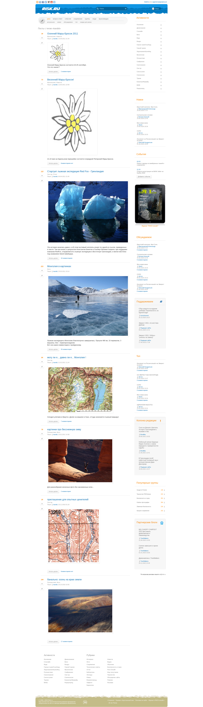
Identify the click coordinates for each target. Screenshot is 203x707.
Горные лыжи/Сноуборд (52, 667)
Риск (48, 19)
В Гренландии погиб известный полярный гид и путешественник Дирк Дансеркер (148, 461)
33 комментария (66, 349)
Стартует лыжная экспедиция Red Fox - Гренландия (75, 171)
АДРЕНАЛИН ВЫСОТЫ (145, 405)
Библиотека (90, 672)
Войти (146, 2)
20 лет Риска (112, 703)
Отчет (55, 174)
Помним (110, 680)
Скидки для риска (86, 22)
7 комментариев (66, 421)
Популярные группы (147, 483)
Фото (48, 269)
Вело (66, 662)
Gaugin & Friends (142, 490)
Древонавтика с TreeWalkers (149, 558)
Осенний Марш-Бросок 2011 (62, 33)
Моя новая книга (142, 123)
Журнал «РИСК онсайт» (156, 700)
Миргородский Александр (147, 109)
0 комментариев (142, 250)
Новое (59, 22)
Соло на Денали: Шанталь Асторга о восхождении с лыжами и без (148, 429)
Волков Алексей (144, 117)
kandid (55, 38)
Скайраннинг (69, 672)
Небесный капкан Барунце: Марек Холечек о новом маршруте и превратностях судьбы (148, 445)
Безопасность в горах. (143, 498)
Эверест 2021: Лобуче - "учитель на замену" (147, 336)
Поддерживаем (145, 301)
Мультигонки (51, 36)
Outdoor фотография (143, 502)
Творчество (111, 675)
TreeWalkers (144, 538)
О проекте (111, 700)
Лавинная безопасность (144, 506)
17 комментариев (66, 641)
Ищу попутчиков (112, 672)
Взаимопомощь (92, 680)
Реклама (110, 682)
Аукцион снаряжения (143, 510)
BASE (46, 682)
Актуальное (51, 22)
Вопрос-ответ (57, 19)
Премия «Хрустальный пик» (125, 700)
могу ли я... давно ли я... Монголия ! (66, 357)
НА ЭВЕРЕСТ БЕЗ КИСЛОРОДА (147, 375)
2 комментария (66, 71)
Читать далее (53, 71)
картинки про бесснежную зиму (64, 429)
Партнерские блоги (150, 522)
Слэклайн (47, 662)
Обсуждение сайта (113, 677)
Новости (59, 36)
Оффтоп (89, 682)
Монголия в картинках (59, 266)
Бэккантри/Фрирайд (71, 680)
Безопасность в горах (114, 667)
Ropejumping (69, 682)
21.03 (138, 169)
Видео (109, 662)
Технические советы (93, 667)
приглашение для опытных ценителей (67, 499)
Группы (87, 19)
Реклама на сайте (141, 700)
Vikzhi (140, 125)
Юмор (89, 677)
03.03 (138, 161)
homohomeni (144, 315)
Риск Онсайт (111, 669)
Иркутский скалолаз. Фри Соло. (147, 107)
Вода (45, 664)
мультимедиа (103, 19)
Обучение (110, 664)
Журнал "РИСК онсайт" (150, 226)
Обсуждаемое (68, 22)
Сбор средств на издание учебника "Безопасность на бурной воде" (148, 310)
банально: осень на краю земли (64, 579)
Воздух (67, 664)
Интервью (90, 659)
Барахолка (90, 685)
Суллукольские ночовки (145, 115)
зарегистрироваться (159, 2)
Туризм (46, 680)
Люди (94, 19)
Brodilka (143, 434)
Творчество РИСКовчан (144, 494)
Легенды (89, 675)
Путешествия (51, 432)
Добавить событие (144, 176)
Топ (76, 22)
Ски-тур (49, 174)
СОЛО (139, 131)
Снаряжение (78, 19)
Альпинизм (47, 659)
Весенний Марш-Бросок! (60, 79)
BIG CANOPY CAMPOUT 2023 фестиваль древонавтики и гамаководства (148, 532)
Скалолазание (48, 675)
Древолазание (69, 659)
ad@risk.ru (162, 574)
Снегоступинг (48, 677)
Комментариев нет (67, 163)
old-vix (141, 133)
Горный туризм (69, 667)
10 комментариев (66, 258)
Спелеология (69, 677)
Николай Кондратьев (145, 142)
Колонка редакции (146, 420)
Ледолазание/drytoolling (52, 669)
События (68, 19)
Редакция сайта (145, 328)
